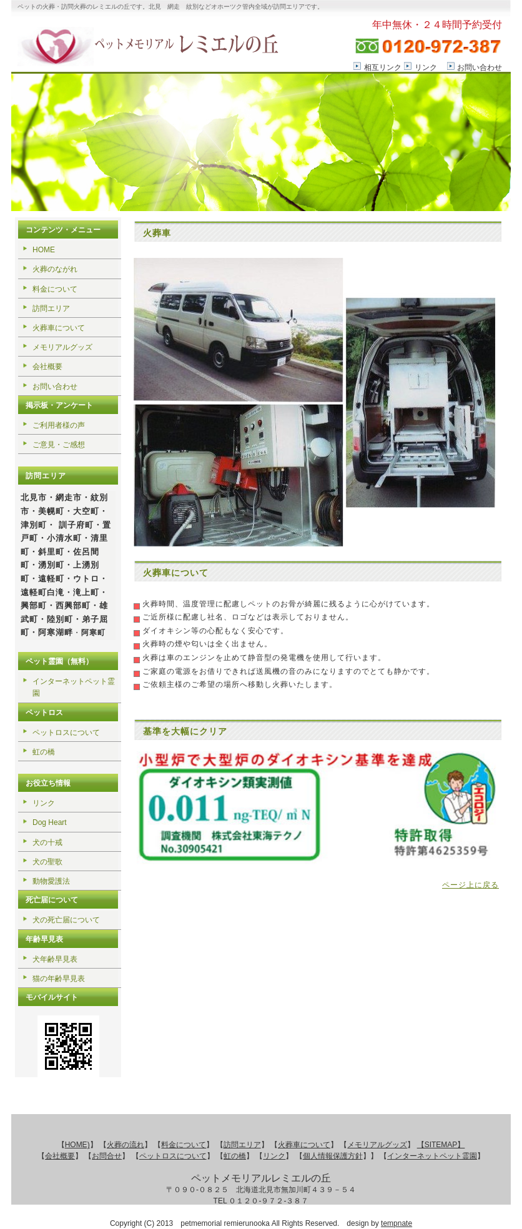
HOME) (77, 1144)
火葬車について (58, 327)
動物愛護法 (51, 881)
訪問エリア (51, 308)
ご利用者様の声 (58, 425)
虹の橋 (43, 752)
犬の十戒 (47, 842)
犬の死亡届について (66, 920)
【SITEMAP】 (441, 1144)
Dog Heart (49, 822)
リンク (426, 67)
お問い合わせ (479, 67)
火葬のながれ (54, 269)
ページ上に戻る (470, 885)
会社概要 (47, 366)
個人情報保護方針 (333, 1156)
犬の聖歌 (47, 861)
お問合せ (107, 1156)
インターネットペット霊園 (73, 687)
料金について (54, 289)
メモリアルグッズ (62, 347)
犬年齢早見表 (54, 959)
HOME (43, 249)
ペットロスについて (66, 732)
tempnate (396, 1223)
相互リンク (382, 67)
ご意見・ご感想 (58, 444)
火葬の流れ (125, 1144)
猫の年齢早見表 (58, 978)
